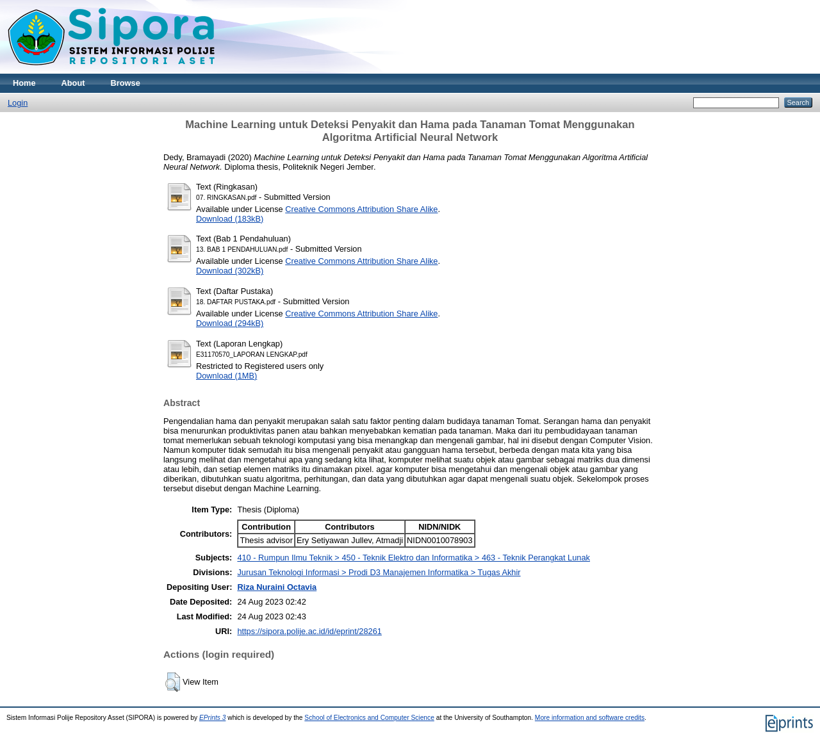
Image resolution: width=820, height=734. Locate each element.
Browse (125, 83)
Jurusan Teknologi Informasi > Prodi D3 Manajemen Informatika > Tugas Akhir (378, 572)
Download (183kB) (229, 219)
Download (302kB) (229, 270)
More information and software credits (589, 717)
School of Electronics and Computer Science (369, 717)
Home (24, 83)
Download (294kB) (229, 323)
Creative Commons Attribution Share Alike (361, 209)
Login (18, 103)
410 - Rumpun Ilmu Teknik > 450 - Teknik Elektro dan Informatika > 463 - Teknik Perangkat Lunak (413, 557)
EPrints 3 (212, 717)
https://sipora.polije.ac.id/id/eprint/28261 (309, 631)
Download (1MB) (226, 375)
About (73, 83)
